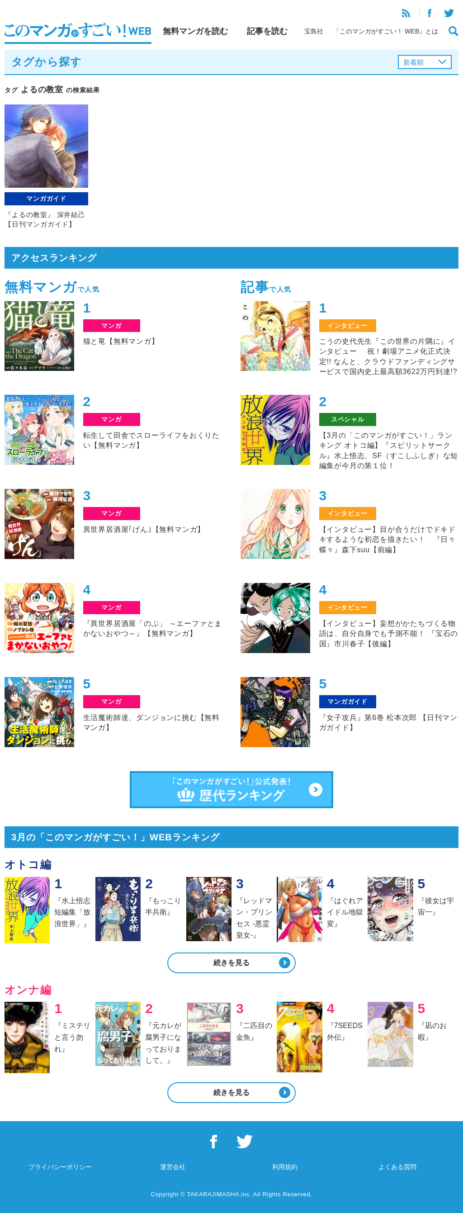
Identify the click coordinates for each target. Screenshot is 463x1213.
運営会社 (172, 1166)
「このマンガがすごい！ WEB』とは (385, 31)
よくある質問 (397, 1166)
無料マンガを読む (195, 31)
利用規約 (285, 1166)
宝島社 (313, 31)
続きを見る (231, 963)
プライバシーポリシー (60, 1166)
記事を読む (267, 31)
